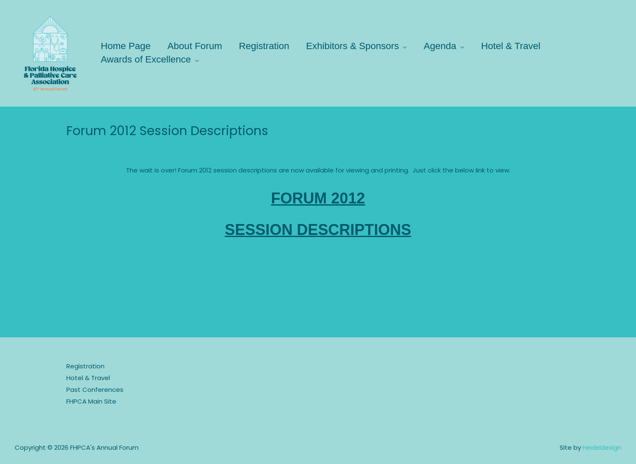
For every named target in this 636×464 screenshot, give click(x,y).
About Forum (197, 46)
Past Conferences (94, 390)
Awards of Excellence (147, 59)
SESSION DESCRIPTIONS (318, 228)
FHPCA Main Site (91, 401)
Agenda (449, 46)
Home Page (127, 46)
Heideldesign (601, 447)
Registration (269, 46)
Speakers (85, 147)
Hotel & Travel (522, 46)
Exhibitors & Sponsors (359, 46)
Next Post (550, 312)
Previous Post (92, 312)
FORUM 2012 (318, 197)
